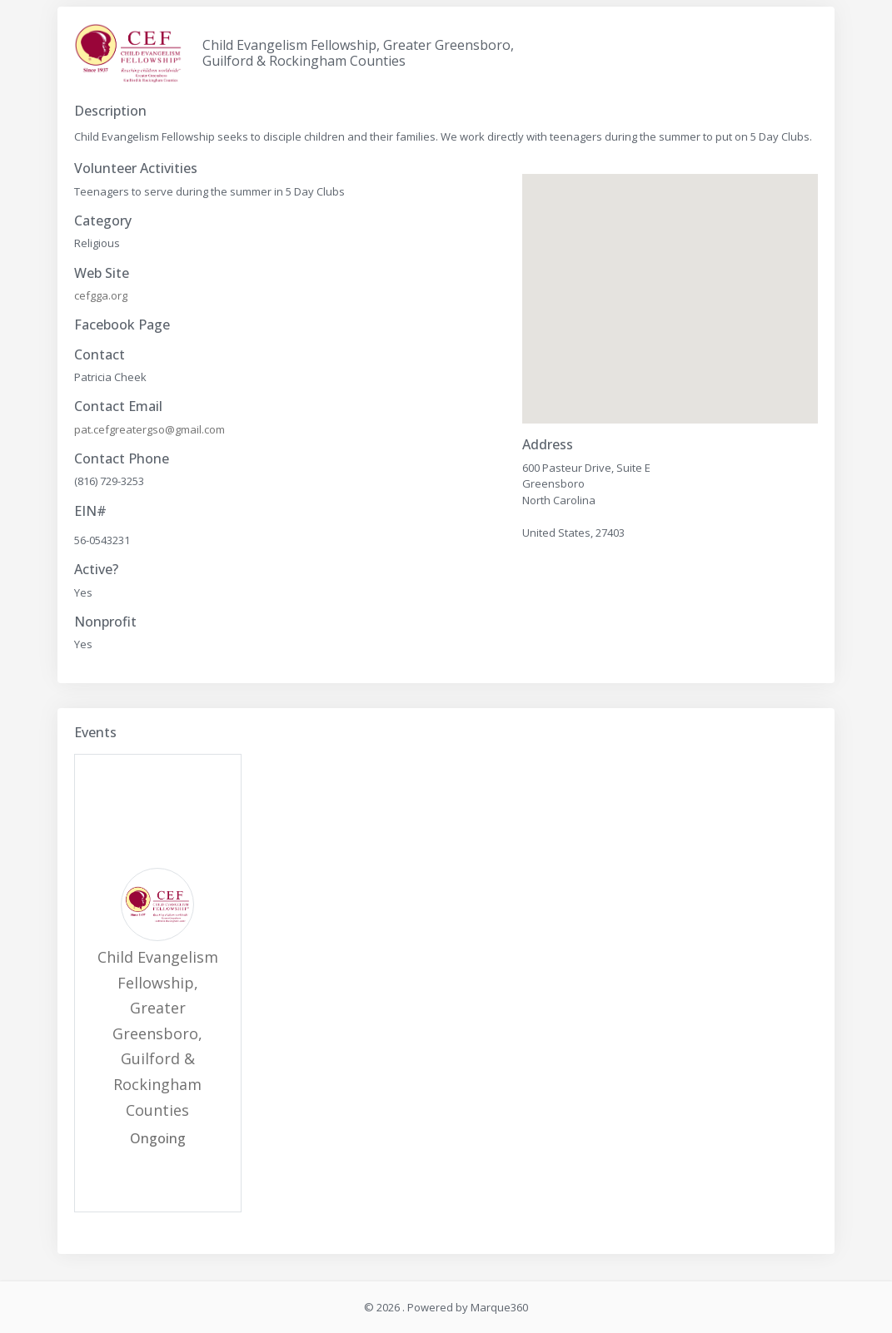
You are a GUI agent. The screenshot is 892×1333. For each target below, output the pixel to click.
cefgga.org (100, 295)
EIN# (90, 511)
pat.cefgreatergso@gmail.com (149, 429)
